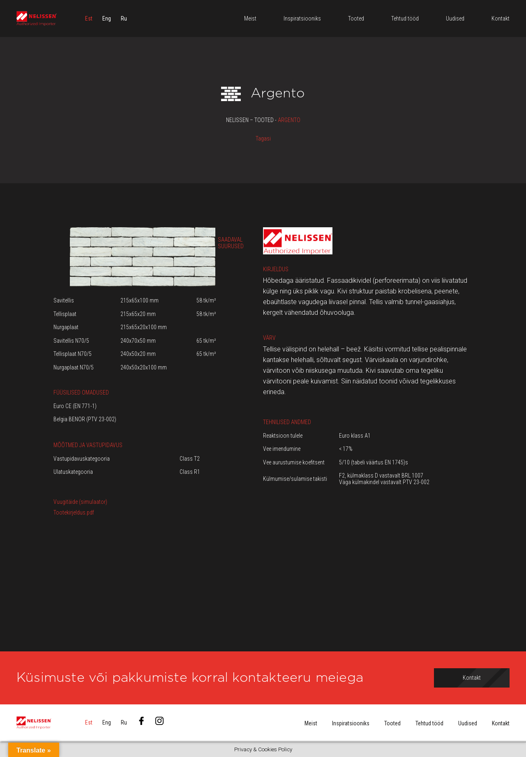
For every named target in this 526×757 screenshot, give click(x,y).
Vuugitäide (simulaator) (80, 502)
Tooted (392, 723)
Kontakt (501, 723)
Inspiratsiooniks (350, 723)
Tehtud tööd (429, 723)
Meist (311, 723)
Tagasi (263, 138)
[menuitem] (88, 18)
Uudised (467, 723)
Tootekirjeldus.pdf (73, 512)
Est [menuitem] (88, 18)
